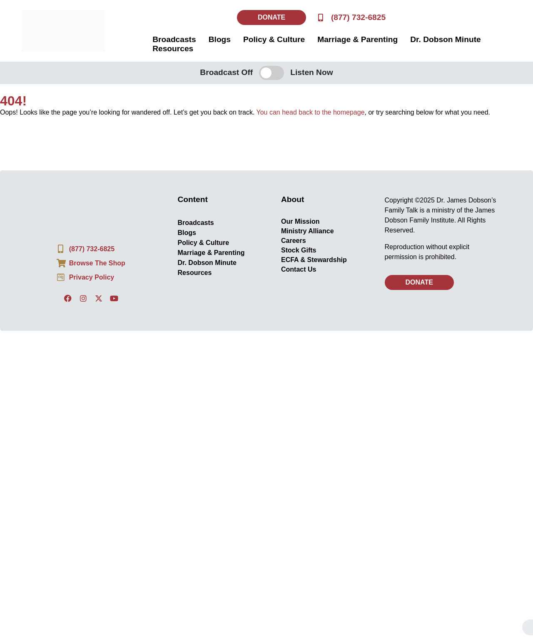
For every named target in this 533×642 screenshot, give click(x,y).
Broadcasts (174, 39)
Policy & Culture (274, 39)
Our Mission (300, 221)
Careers (293, 240)
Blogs (220, 39)
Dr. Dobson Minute (445, 39)
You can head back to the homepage (311, 112)
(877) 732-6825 (358, 17)
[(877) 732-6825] (320, 17)
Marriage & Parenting (357, 39)
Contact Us (298, 269)
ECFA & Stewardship (314, 259)
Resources (172, 48)
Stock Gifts (298, 250)
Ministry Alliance (307, 231)
